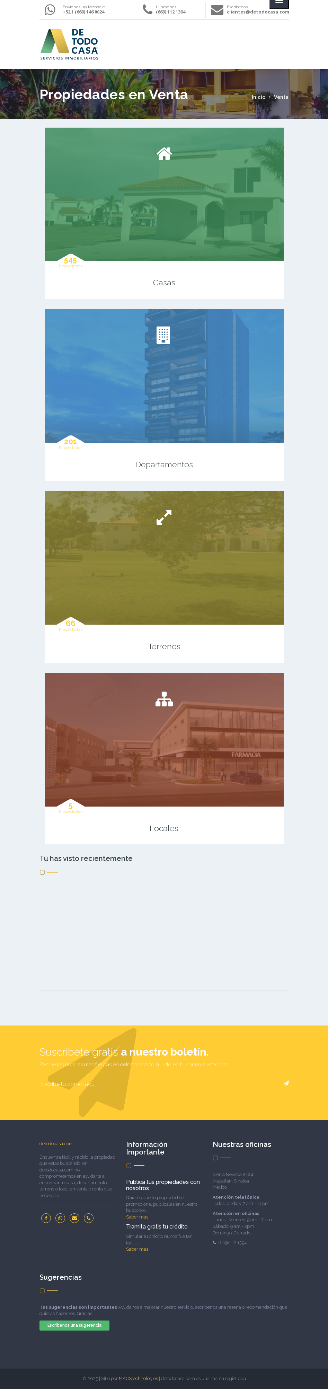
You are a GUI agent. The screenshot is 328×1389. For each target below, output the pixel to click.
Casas (164, 282)
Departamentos (164, 464)
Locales (164, 828)
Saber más (137, 1217)
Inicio (259, 97)
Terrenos (164, 646)
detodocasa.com (56, 1143)
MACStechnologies (138, 1378)
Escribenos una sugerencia (74, 1325)
